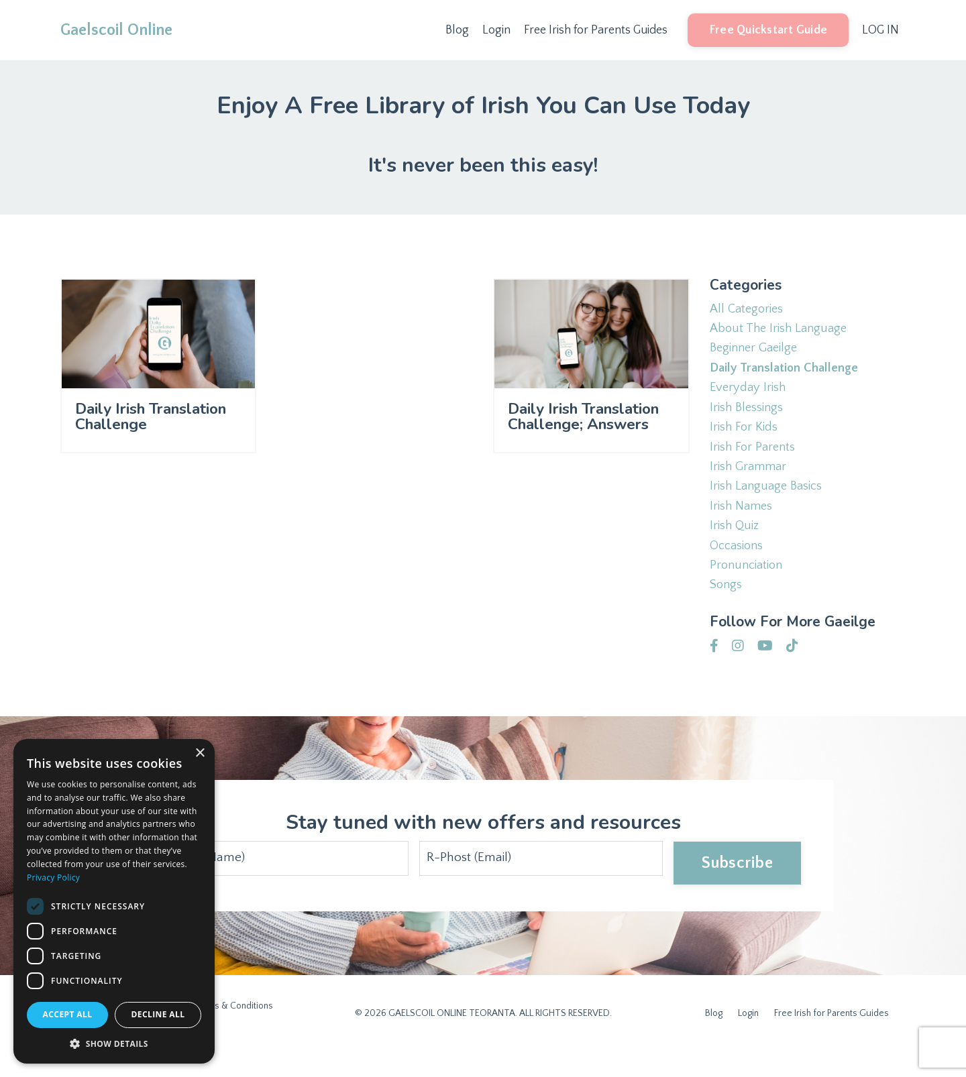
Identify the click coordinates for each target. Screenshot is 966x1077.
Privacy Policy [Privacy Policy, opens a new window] (53, 877)
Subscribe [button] (735, 888)
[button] (114, 1043)
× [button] (200, 753)
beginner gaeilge (757, 352)
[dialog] (114, 901)
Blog (456, 30)
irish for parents (755, 460)
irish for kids (746, 438)
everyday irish (750, 395)
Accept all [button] (68, 1014)
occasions (739, 567)
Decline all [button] (158, 1014)
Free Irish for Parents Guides (595, 30)
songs (727, 610)
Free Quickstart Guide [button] (767, 30)
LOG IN (880, 30)
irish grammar (751, 481)
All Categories (749, 309)
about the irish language (782, 331)
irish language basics (770, 503)
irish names (743, 524)
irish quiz (736, 545)
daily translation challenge (787, 374)
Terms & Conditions (233, 1030)
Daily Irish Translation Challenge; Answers (561, 442)
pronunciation (749, 588)
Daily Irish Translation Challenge (128, 432)
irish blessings (750, 417)
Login (495, 30)
